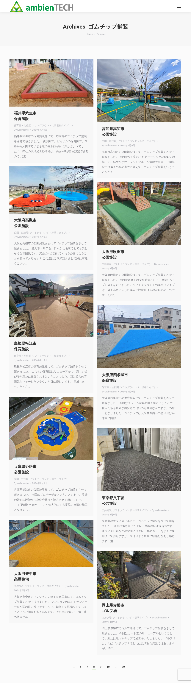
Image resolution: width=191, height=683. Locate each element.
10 (108, 666)
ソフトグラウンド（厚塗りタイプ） (137, 141)
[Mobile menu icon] (179, 6)
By (21, 129)
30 (123, 666)
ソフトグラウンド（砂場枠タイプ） (51, 125)
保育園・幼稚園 (22, 125)
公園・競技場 (109, 141)
